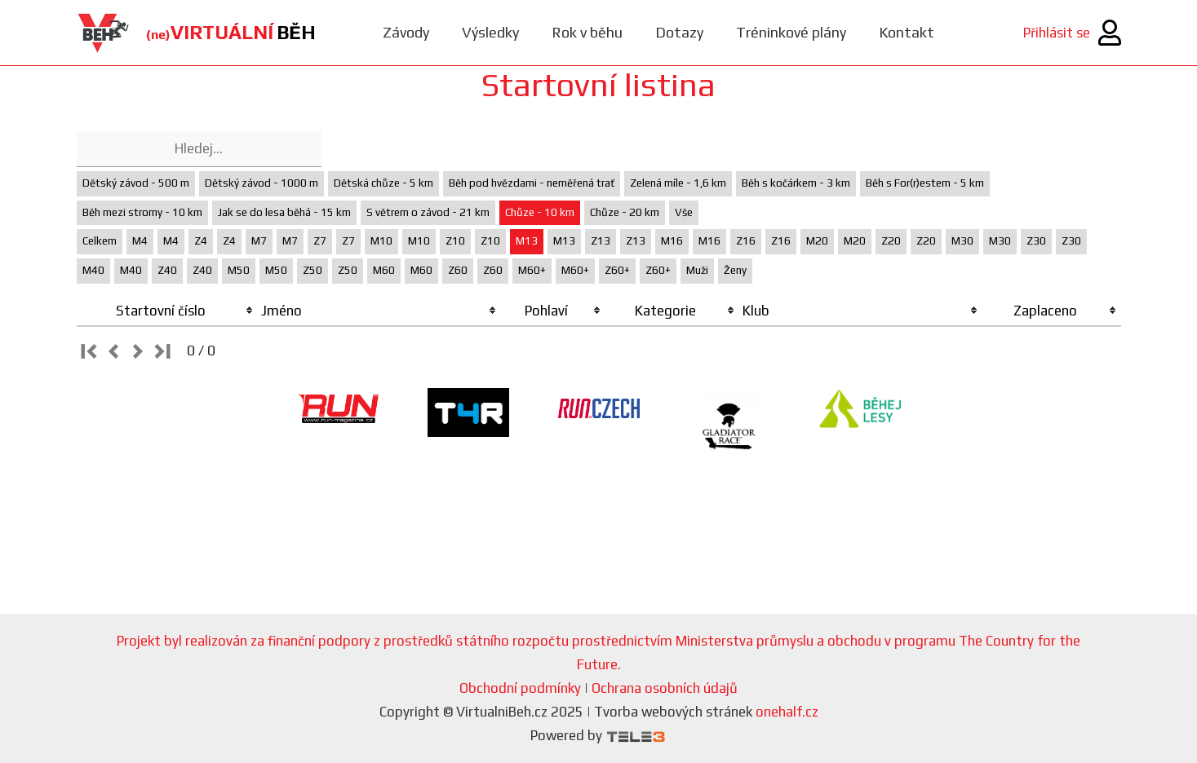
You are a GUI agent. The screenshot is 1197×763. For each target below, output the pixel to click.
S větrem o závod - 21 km (428, 212)
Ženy (735, 270)
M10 (381, 241)
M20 (817, 241)
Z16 (746, 241)
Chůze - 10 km (539, 212)
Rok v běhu (587, 32)
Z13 (600, 241)
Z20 (891, 241)
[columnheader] (167, 311)
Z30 (1036, 241)
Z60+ (617, 270)
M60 (384, 270)
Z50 (312, 270)
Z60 (458, 270)
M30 (962, 241)
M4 (140, 241)
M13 (527, 241)
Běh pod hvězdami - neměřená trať (531, 183)
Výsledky (490, 32)
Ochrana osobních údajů (665, 688)
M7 (259, 241)
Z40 (167, 270)
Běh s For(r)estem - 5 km (925, 183)
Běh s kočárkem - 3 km (796, 183)
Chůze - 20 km (624, 212)
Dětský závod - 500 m (135, 183)
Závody (406, 32)
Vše (684, 212)
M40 (93, 270)
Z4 (200, 241)
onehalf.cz (787, 711)
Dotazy (679, 32)
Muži (697, 270)
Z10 (455, 241)
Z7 (319, 241)
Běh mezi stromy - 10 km (142, 212)
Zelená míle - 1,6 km (678, 183)
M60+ (532, 270)
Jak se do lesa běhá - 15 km (284, 212)
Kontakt (906, 32)
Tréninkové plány (791, 32)
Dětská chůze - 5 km (383, 183)
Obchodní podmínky (520, 688)
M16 (672, 241)
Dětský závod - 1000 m (261, 183)
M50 (239, 270)
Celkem (99, 241)
